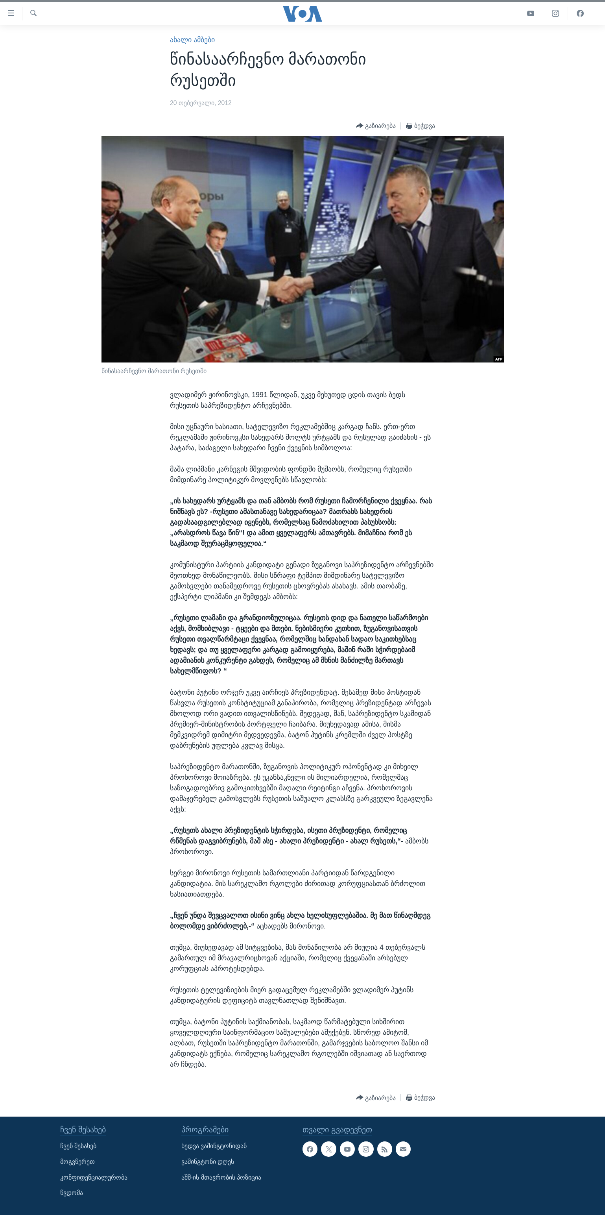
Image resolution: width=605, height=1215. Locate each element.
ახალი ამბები (192, 40)
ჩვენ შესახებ (78, 1146)
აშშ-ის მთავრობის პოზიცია (221, 1177)
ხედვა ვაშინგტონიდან (214, 1146)
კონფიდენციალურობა (93, 1177)
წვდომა (71, 1193)
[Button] (376, 126)
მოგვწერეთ (77, 1161)
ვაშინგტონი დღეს (207, 1161)
